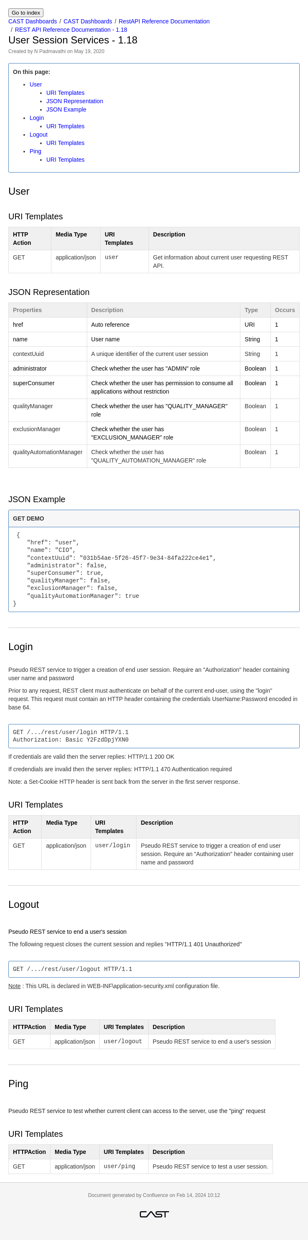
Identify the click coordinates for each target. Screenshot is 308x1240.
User (36, 84)
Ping (35, 151)
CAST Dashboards (32, 21)
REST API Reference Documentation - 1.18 (71, 29)
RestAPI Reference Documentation (164, 21)
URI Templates (65, 92)
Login (37, 117)
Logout (39, 134)
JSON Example (66, 109)
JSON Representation (74, 101)
